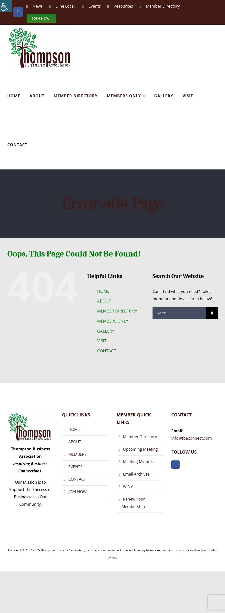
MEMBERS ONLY (112, 321)
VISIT (101, 341)
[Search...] (179, 313)
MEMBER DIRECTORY (117, 311)
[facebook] (175, 464)
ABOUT (104, 301)
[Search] (212, 313)
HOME (103, 291)
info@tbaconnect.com (191, 438)
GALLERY (105, 331)
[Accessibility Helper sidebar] (6, 6)
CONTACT (106, 351)
